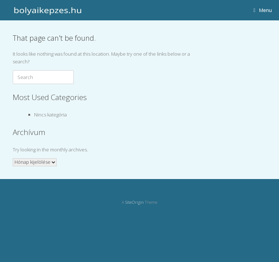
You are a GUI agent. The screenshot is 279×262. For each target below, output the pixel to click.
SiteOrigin (134, 202)
